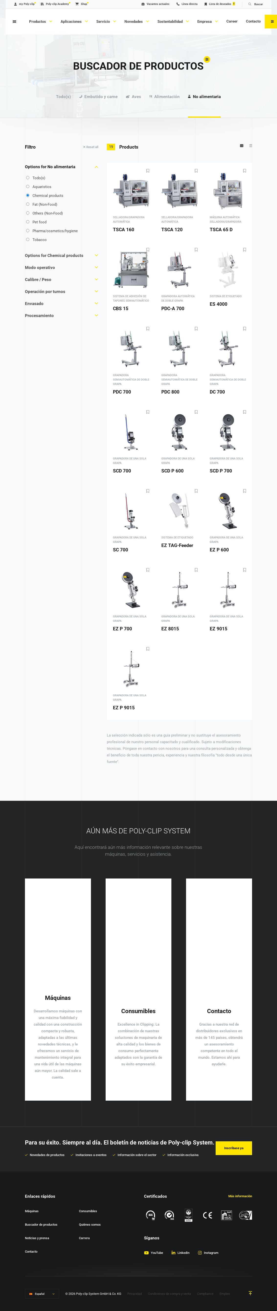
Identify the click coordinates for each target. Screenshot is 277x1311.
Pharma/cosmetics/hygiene (52, 231)
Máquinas (32, 1211)
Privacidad (134, 1294)
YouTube (157, 1253)
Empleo (225, 1294)
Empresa (205, 21)
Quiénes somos (90, 1224)
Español (39, 1294)
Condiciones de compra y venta (169, 1294)
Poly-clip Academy (55, 4)
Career (232, 21)
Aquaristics (38, 187)
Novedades (134, 21)
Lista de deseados (220, 4)
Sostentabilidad (170, 21)
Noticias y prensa (37, 1238)
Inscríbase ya (234, 1148)
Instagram (211, 1253)
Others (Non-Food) (44, 213)
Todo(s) (35, 178)
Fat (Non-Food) (41, 204)
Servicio (103, 21)
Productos (38, 21)
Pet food (36, 222)
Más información (240, 1196)
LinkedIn (183, 1253)
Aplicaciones (72, 21)
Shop (81, 4)
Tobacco (36, 240)
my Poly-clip (24, 4)
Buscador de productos (41, 1224)
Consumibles (88, 1211)
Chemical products (44, 195)
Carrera (84, 1238)
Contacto (253, 21)
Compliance (205, 1294)
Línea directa (187, 4)
